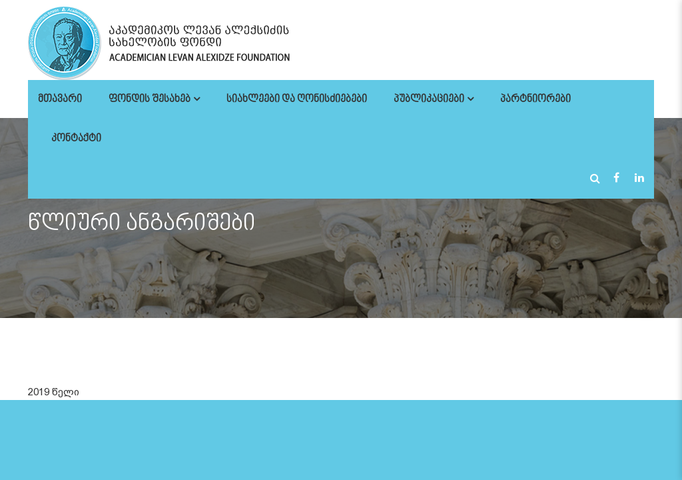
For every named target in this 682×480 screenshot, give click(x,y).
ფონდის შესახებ (149, 99)
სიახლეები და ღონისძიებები (296, 99)
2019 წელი (53, 392)
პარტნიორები (535, 99)
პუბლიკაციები (429, 99)
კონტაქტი (76, 139)
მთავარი (60, 99)
